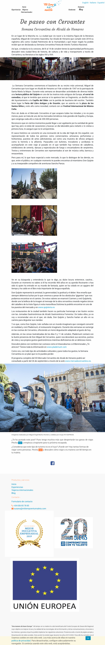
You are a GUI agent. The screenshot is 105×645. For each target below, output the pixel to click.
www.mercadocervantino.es (78, 361)
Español (100, 2)
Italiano (93, 2)
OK (88, 638)
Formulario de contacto (22, 501)
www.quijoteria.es (46, 307)
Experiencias (17, 487)
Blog (81, 9)
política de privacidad (21, 640)
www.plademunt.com (57, 347)
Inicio (14, 484)
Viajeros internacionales (22, 490)
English (85, 2)
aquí (20, 443)
